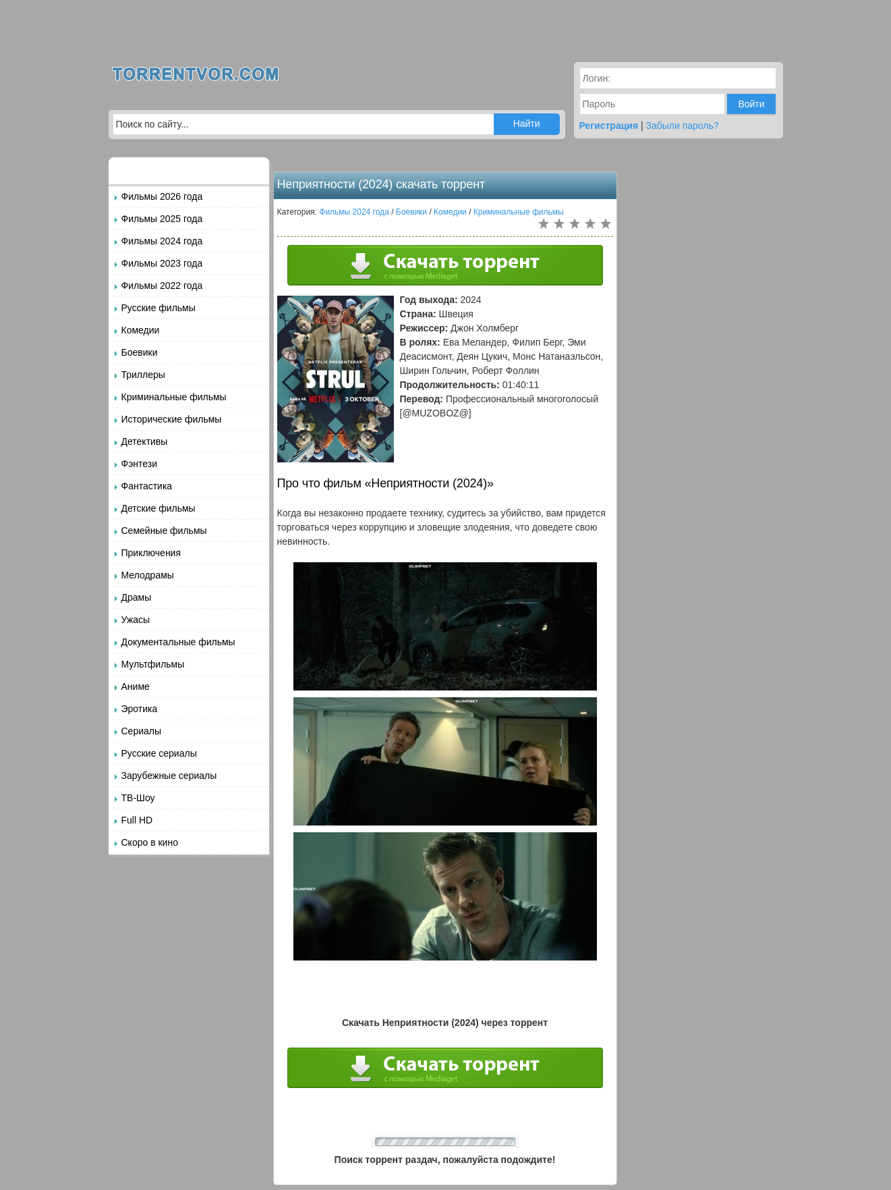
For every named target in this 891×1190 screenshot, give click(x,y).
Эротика (139, 708)
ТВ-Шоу (138, 797)
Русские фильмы (158, 307)
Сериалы (141, 731)
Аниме (135, 686)
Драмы (136, 597)
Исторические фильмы (171, 419)
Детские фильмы (158, 508)
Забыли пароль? (682, 125)
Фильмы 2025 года (162, 218)
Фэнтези (139, 463)
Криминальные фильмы (174, 396)
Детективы (144, 441)
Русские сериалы (159, 753)
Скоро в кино (149, 842)
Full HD (137, 820)
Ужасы (135, 619)
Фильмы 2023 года (162, 263)
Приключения (151, 552)
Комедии (140, 330)
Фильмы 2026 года (162, 196)
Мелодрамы (147, 575)
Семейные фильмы (164, 530)
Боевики (139, 352)
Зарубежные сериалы (169, 775)
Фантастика (147, 486)
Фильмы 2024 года (162, 241)
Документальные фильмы (178, 642)
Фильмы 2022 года (162, 285)
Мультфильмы (153, 664)
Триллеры (143, 374)
